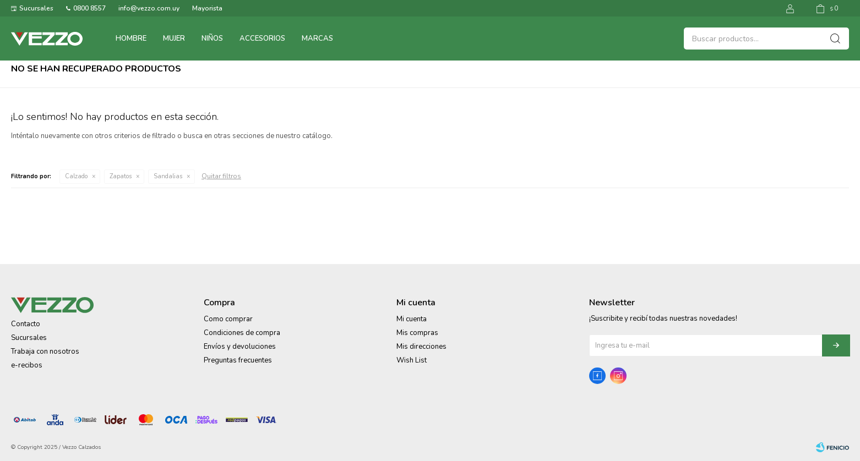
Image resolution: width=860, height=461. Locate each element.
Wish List (411, 360)
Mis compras (417, 333)
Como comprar (228, 319)
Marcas (317, 38)
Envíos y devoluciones (240, 347)
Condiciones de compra (242, 333)
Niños (212, 38)
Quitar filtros (221, 176)
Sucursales (36, 8)
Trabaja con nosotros (45, 351)
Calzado (76, 176)
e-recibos (26, 365)
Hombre (131, 38)
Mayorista (207, 8)
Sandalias (168, 176)
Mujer (174, 38)
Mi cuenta (411, 319)
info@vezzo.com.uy (148, 8)
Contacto (25, 324)
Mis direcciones (421, 347)
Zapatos (121, 176)
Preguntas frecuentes (238, 360)
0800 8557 (89, 8)
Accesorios (262, 38)
